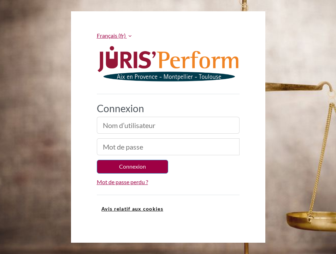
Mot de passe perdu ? (122, 182)
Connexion (132, 166)
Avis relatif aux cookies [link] (132, 209)
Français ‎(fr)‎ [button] (112, 35)
